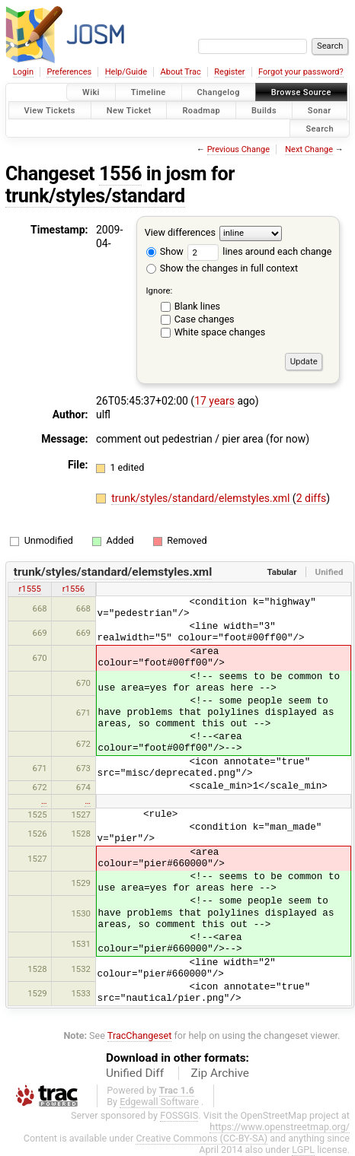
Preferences (68, 72)
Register (229, 72)
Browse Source (301, 92)
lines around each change (259, 251)
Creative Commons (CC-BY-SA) (201, 1138)
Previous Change (238, 149)
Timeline (148, 92)
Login (23, 72)
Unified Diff (135, 1073)
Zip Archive (220, 1073)
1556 (120, 174)
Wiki (91, 92)
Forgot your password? (301, 72)
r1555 (29, 588)
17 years (214, 401)
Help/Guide (126, 72)
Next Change (309, 149)
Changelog (218, 92)
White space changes (220, 332)
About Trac (181, 72)
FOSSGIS (179, 1115)
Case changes (204, 319)
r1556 (73, 588)
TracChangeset (139, 1035)
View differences (180, 233)
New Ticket (129, 110)
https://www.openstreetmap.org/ (279, 1126)
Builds (264, 110)
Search (319, 128)
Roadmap (201, 110)
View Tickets (49, 110)
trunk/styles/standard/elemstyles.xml (202, 498)
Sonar (319, 110)
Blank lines (197, 306)
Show (165, 251)
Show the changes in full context (222, 268)
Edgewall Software (159, 1101)
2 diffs (311, 498)
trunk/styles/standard (95, 196)
